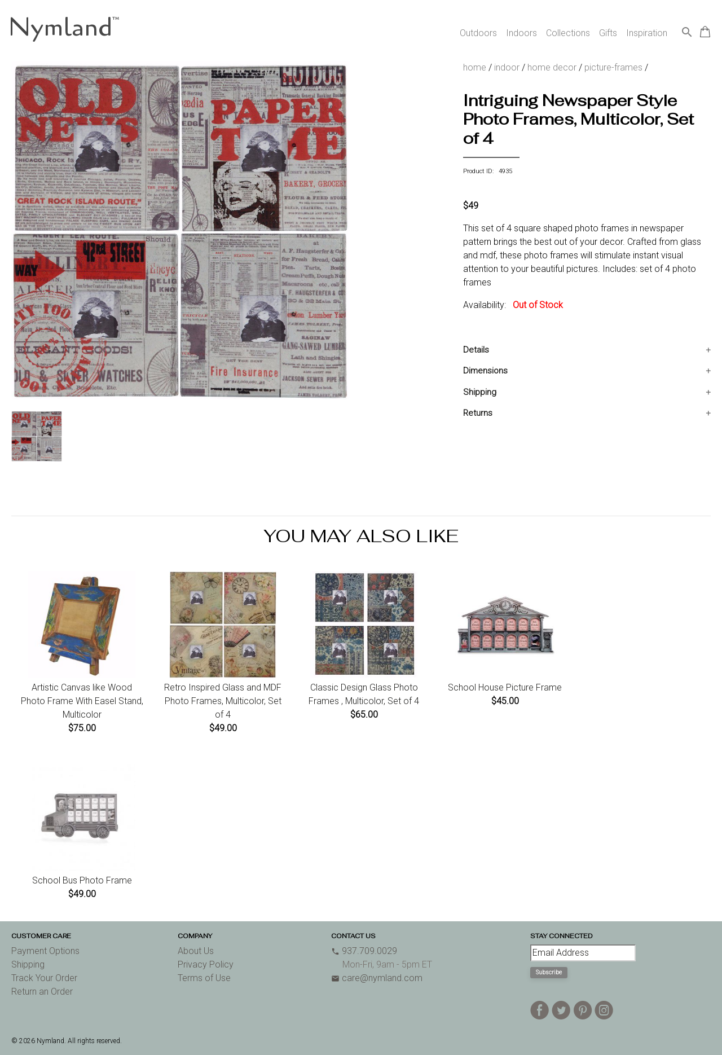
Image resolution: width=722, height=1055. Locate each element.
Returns (477, 413)
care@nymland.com (376, 978)
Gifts (608, 33)
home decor (551, 67)
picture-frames (613, 67)
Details (476, 350)
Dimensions (485, 371)
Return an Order (42, 991)
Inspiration (646, 33)
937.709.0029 (364, 951)
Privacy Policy (206, 964)
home (474, 67)
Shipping (479, 392)
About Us (196, 951)
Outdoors (478, 33)
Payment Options (45, 951)
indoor (507, 67)
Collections (568, 33)
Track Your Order (44, 978)
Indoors (521, 33)
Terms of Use (204, 978)
